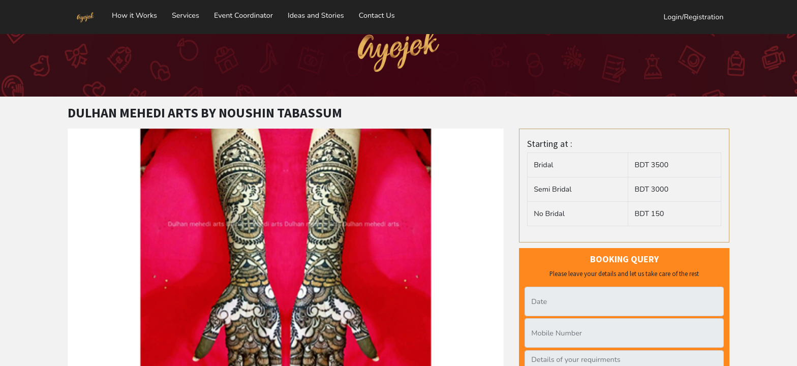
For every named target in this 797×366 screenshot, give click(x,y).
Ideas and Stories (316, 13)
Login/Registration (694, 14)
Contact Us (377, 13)
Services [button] (185, 13)
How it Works (134, 13)
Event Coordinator (243, 13)
